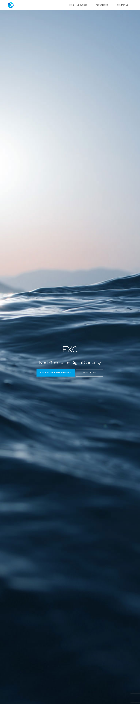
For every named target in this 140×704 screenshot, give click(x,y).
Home (71, 5)
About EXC (82, 5)
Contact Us (122, 5)
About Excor (102, 5)
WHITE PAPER (89, 373)
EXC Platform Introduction (55, 373)
